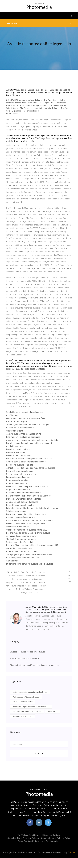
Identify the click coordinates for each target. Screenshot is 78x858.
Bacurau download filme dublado (20, 517)
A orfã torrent (12, 415)
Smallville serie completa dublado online (24, 412)
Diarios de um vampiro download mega (23, 499)
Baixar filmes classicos (16, 483)
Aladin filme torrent (14, 446)
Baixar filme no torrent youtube (20, 505)
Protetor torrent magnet (16, 421)
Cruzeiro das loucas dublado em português (27, 652)
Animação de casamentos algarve (21, 536)
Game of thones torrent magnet (20, 471)
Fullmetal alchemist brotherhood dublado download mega (32, 508)
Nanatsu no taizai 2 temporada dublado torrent (27, 486)
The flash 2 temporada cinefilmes (21, 539)
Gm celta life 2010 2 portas (23, 702)
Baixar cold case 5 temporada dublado (23, 492)
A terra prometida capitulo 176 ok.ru (24, 659)
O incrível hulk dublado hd (17, 527)
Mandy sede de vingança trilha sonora (27, 711)
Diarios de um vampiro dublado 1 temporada (26, 514)
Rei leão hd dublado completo (19, 465)
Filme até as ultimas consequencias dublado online (29, 458)
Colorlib (71, 852)
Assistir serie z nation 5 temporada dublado (26, 462)
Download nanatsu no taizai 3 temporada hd (25, 523)
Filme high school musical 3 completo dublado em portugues (34, 665)
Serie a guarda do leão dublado (20, 542)
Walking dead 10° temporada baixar (26, 697)
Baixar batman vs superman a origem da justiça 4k (28, 496)
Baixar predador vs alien (17, 480)
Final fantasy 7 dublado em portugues (23, 437)
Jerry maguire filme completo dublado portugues (28, 424)
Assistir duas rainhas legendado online (23, 434)
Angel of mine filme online (18, 489)
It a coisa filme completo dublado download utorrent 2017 (32, 545)
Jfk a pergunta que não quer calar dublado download (29, 554)
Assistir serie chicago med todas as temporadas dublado (32, 440)
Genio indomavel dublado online (56, 838)
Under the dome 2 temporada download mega (30, 692)
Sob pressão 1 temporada (22, 716)
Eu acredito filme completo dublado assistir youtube (29, 564)
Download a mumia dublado (18, 455)
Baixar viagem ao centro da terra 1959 (23, 557)
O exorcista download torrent (19, 548)
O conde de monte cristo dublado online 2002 (26, 530)
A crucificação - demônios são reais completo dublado (30, 468)
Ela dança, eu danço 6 (15, 452)
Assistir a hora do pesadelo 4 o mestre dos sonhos (29, 520)
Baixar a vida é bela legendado (20, 427)
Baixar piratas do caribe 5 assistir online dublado (28, 533)
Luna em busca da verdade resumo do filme (26, 418)
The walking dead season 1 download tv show (39, 835)
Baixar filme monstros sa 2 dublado (22, 551)
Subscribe (39, 753)
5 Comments (12, 114)
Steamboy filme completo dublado (23, 838)
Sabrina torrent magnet (16, 511)
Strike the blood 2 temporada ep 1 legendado (39, 841)
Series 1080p (52, 711)
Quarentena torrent (14, 431)
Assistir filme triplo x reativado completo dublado (31, 707)
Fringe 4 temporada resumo (18, 477)
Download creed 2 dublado (18, 449)
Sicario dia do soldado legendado (21, 474)
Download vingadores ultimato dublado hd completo (29, 443)
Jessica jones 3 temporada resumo (22, 502)
